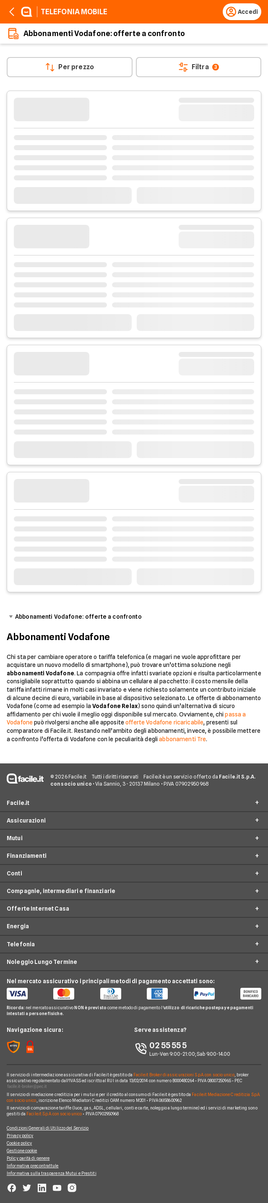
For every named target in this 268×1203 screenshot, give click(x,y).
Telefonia (21, 944)
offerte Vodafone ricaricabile (164, 722)
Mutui (15, 838)
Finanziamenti (27, 855)
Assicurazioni (26, 820)
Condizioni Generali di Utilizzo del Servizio (47, 1127)
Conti (14, 873)
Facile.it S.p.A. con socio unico (54, 1113)
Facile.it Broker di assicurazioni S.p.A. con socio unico (183, 1074)
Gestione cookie (22, 1150)
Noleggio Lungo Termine (42, 961)
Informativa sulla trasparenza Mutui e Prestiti (51, 1173)
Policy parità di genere (28, 1158)
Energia (18, 926)
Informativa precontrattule (33, 1165)
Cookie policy (19, 1143)
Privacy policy (20, 1135)
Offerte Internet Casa (38, 908)
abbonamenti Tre (182, 739)
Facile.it (18, 802)
